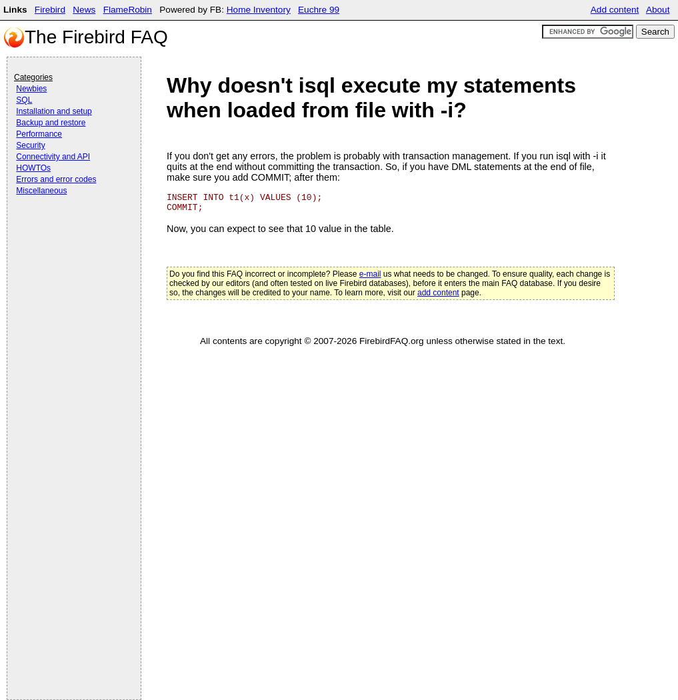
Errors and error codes (56, 179)
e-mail (370, 274)
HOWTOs (33, 168)
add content (438, 292)
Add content (615, 10)
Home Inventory (259, 10)
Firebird (50, 10)
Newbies (31, 88)
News (84, 10)
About (658, 10)
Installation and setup (53, 111)
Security (30, 145)
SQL (24, 100)
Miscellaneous (41, 190)
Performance (39, 134)
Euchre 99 (318, 10)
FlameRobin (127, 10)
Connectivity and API (53, 156)
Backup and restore (50, 122)
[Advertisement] (67, 235)
